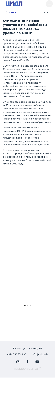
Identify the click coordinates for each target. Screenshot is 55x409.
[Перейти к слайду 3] (30, 337)
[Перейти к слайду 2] (27, 337)
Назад (12, 12)
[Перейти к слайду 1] (25, 337)
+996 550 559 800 (16, 386)
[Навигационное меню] (49, 4)
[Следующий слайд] (52, 317)
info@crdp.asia (40, 386)
